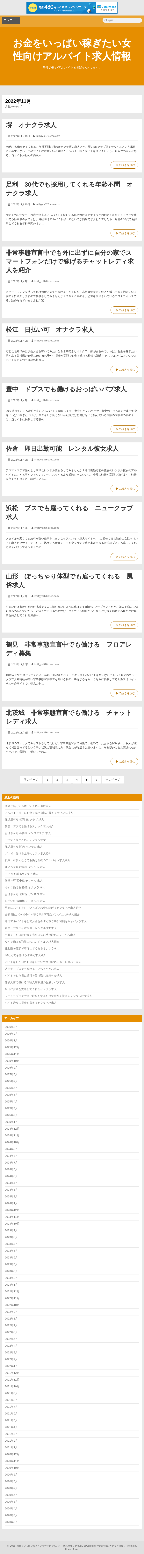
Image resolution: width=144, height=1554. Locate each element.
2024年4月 (11, 1182)
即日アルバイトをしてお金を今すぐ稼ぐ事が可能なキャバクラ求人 (46, 921)
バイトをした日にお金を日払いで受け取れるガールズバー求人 (43, 962)
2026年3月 (11, 1026)
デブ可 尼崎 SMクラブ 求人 (22, 873)
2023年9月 (11, 1230)
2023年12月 (12, 1210)
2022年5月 (11, 1338)
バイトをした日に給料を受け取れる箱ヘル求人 (33, 975)
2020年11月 (12, 1461)
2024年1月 (11, 1203)
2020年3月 (11, 1515)
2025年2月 (11, 1115)
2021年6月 (11, 1413)
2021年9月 (11, 1393)
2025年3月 (11, 1108)
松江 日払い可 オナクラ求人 (50, 329)
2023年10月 (12, 1223)
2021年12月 (12, 1372)
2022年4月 (11, 1345)
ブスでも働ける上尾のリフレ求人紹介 (28, 853)
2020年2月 (11, 1522)
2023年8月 (11, 1237)
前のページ (31, 779)
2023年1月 (11, 1284)
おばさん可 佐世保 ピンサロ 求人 (25, 894)
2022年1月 (11, 1366)
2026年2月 (11, 1033)
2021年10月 (12, 1386)
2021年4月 (11, 1427)
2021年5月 (11, 1420)
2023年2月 (11, 1277)
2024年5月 (11, 1176)
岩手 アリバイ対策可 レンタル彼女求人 (31, 928)
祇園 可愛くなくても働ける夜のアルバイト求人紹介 (37, 860)
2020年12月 (12, 1454)
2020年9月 (11, 1474)
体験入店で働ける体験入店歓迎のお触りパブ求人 (35, 982)
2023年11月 (12, 1216)
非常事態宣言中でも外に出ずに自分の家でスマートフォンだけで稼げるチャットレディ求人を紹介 (70, 261)
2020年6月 (11, 1494)
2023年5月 (11, 1257)
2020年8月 (11, 1481)
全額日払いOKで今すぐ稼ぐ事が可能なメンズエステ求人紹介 (42, 914)
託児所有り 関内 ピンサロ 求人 (24, 846)
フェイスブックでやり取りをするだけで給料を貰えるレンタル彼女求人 (48, 995)
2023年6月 (11, 1250)
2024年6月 (11, 1169)
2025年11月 (12, 1054)
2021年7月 (11, 1406)
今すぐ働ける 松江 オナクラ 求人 (25, 887)
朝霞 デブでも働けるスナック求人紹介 (29, 826)
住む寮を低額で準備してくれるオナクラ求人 (32, 948)
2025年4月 (11, 1101)
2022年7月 (11, 1325)
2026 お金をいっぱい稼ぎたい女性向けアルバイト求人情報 (41, 1546)
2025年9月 (11, 1067)
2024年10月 (12, 1142)
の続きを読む (124, 166)
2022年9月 (11, 1311)
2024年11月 (12, 1135)
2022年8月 (11, 1318)
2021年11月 (12, 1379)
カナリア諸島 (116, 1546)
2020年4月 (11, 1508)
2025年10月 (12, 1060)
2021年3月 (11, 1433)
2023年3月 (11, 1271)
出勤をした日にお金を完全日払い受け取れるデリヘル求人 (40, 934)
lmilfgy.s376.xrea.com (48, 135)
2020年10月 (12, 1467)
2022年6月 (11, 1332)
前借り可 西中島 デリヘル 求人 (24, 880)
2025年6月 (11, 1087)
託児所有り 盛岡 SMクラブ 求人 (24, 819)
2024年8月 (11, 1155)
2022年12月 (12, 1291)
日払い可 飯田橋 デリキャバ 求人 (25, 900)
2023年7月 (11, 1243)
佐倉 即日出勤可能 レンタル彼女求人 (62, 448)
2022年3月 (11, 1352)
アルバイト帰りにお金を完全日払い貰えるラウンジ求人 (39, 812)
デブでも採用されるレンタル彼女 (25, 839)
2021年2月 (11, 1440)
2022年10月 (12, 1305)
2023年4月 (11, 1264)
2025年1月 (11, 1121)
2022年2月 (11, 1359)
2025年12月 (12, 1047)
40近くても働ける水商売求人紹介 (25, 955)
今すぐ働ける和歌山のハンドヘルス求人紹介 (32, 941)
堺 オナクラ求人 (31, 125)
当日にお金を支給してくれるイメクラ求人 (31, 989)
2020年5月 (11, 1501)
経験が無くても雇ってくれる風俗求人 (28, 806)
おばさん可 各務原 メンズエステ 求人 (28, 833)
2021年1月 (11, 1447)
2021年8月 (11, 1399)
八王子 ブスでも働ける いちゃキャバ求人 (32, 968)
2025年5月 (11, 1094)
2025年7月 (11, 1081)
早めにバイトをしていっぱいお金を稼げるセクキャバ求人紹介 (43, 907)
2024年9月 (11, 1149)
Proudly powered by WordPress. (92, 1546)
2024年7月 (11, 1162)
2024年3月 (11, 1189)
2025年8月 (11, 1074)
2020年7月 (11, 1488)
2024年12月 (12, 1128)
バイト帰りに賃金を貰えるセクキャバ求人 (31, 1002)
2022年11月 (12, 1298)
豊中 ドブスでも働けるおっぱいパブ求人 (66, 389)
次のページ (113, 779)
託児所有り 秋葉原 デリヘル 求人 (25, 867)
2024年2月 (11, 1196)
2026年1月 (11, 1040)
